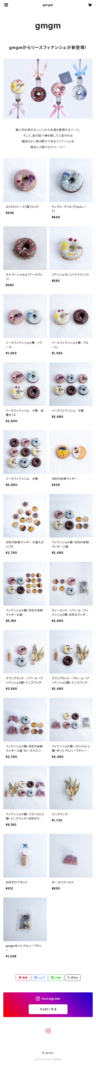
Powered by (48, 1059)
